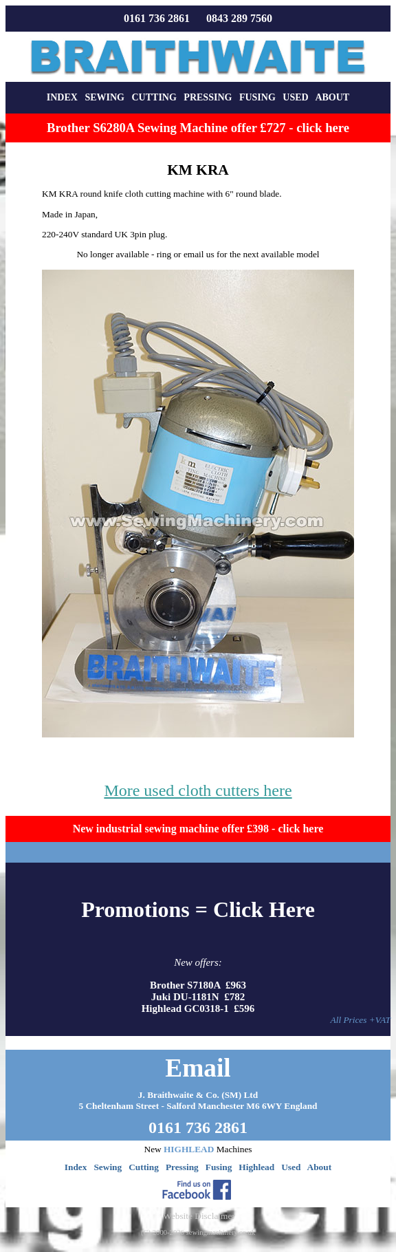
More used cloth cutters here (198, 790)
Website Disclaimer (198, 1216)
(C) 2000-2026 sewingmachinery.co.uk (198, 1232)
